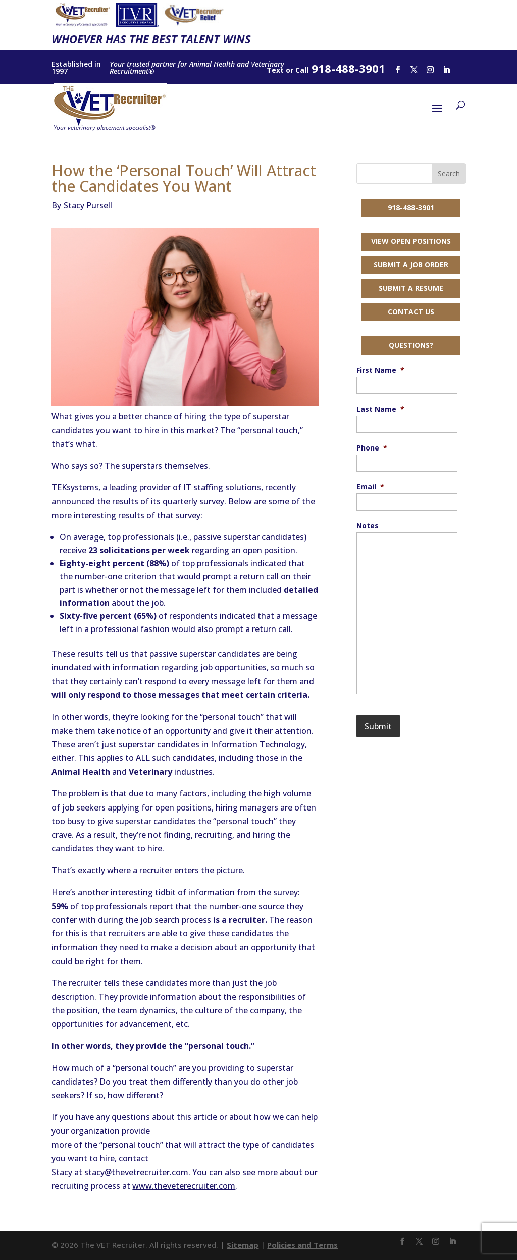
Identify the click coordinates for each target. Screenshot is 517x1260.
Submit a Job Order (411, 264)
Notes (367, 525)
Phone (371, 448)
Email (370, 486)
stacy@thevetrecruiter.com (136, 1172)
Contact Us (411, 312)
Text (275, 70)
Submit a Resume (411, 288)
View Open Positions (411, 241)
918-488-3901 (411, 207)
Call (301, 70)
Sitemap (242, 1245)
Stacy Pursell (81, 205)
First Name (380, 370)
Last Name (380, 409)
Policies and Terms (302, 1245)
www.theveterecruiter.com (183, 1185)
